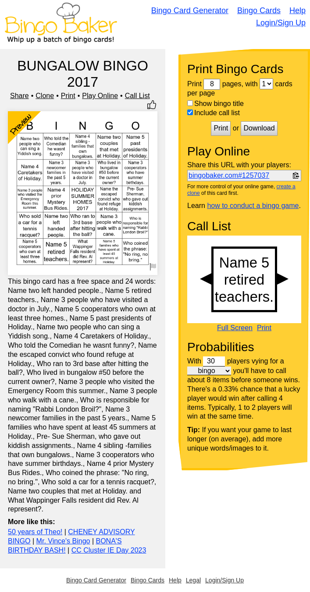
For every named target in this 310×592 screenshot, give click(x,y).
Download (258, 128)
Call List (137, 95)
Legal (193, 580)
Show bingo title (215, 103)
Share (19, 95)
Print (68, 95)
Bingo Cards (259, 10)
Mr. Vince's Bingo (63, 541)
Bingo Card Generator (189, 10)
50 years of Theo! (35, 532)
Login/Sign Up (281, 22)
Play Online (100, 95)
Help (297, 10)
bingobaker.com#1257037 (229, 175)
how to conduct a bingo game (253, 205)
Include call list (213, 112)
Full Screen (235, 327)
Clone (45, 95)
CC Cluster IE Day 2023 (108, 550)
